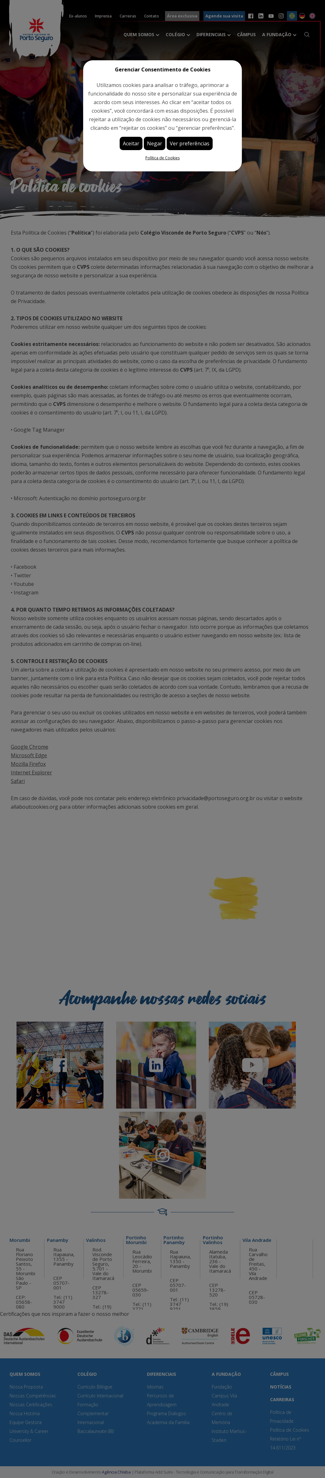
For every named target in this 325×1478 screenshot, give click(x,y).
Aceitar (131, 143)
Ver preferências (189, 143)
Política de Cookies (162, 158)
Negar (154, 143)
